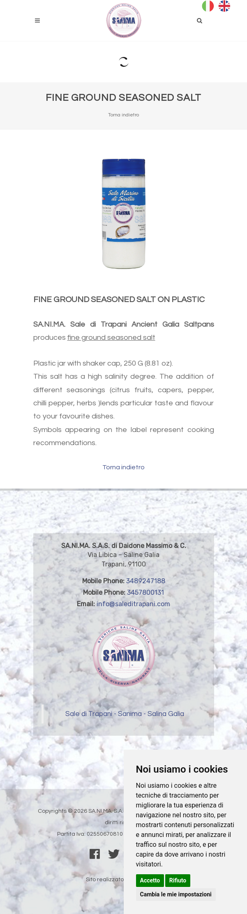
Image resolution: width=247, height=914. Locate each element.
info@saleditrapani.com (133, 604)
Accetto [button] (150, 880)
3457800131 (145, 592)
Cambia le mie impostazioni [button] (176, 894)
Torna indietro (123, 115)
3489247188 (145, 581)
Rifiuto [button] (178, 880)
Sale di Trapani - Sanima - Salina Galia (124, 714)
